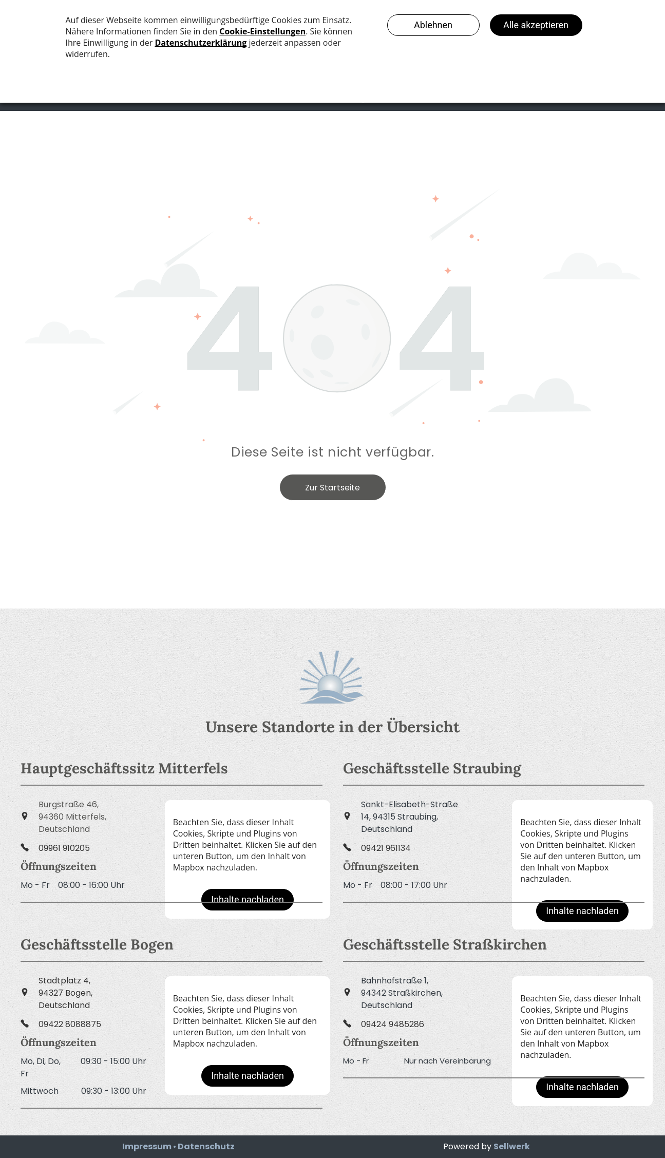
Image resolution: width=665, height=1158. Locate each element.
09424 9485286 (392, 1024)
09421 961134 (386, 848)
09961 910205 (64, 848)
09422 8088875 (70, 1024)
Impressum (147, 1146)
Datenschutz (206, 1146)
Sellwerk (511, 1146)
